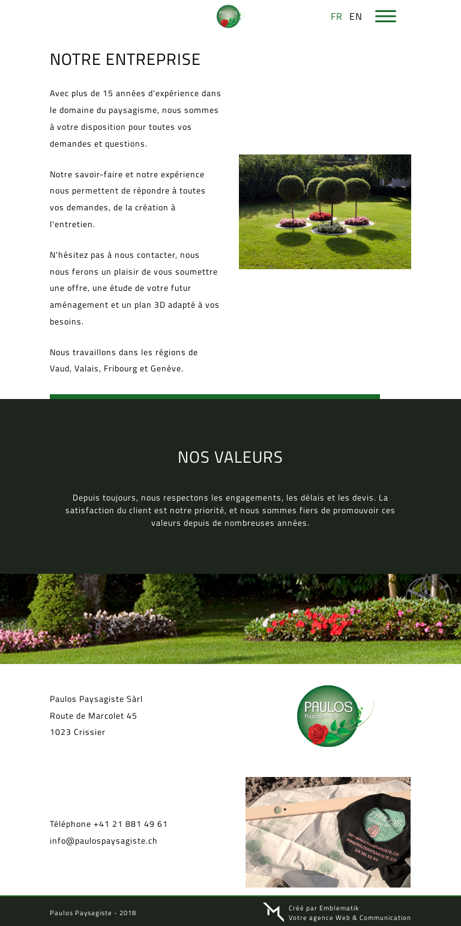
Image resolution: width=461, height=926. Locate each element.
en (356, 16)
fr (337, 16)
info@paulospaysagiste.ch (104, 839)
